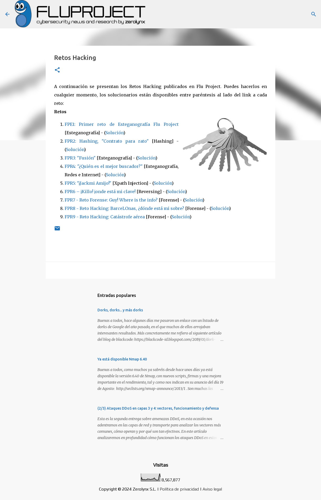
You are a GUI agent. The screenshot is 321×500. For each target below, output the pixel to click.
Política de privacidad (179, 489)
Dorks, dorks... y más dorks (120, 310)
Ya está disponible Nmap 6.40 (122, 359)
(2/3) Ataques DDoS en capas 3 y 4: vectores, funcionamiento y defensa (158, 408)
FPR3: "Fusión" (80, 158)
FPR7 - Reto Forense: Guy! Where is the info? (111, 200)
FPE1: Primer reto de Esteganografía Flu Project (122, 124)
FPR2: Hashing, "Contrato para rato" (107, 141)
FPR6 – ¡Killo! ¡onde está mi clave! (100, 191)
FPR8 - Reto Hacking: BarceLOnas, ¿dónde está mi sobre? (124, 208)
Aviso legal (212, 489)
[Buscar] (313, 14)
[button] (57, 70)
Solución (114, 132)
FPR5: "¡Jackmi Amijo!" (88, 183)
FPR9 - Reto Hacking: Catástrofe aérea (105, 216)
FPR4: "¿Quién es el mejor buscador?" (104, 166)
